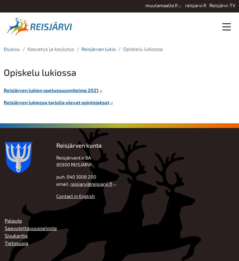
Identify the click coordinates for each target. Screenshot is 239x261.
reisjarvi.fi (195, 5)
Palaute (13, 221)
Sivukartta (16, 236)
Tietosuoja (16, 243)
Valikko (226, 27)
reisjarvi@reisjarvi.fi (91, 184)
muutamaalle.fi (161, 5)
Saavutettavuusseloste (31, 228)
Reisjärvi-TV (222, 5)
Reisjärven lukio (99, 49)
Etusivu (12, 49)
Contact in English (75, 196)
